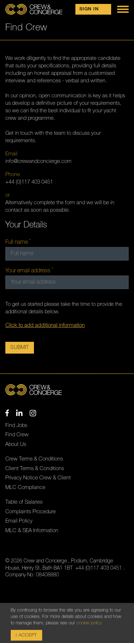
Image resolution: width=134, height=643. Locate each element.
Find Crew (17, 434)
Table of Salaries (24, 502)
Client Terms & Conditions (34, 468)
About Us (15, 444)
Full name (17, 242)
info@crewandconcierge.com (38, 161)
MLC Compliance (25, 487)
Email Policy (19, 521)
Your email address (28, 270)
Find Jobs (16, 425)
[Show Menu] (123, 9)
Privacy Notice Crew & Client (38, 477)
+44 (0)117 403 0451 (29, 182)
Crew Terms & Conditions (34, 459)
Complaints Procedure (30, 511)
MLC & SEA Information (31, 530)
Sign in (88, 9)
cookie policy (89, 634)
